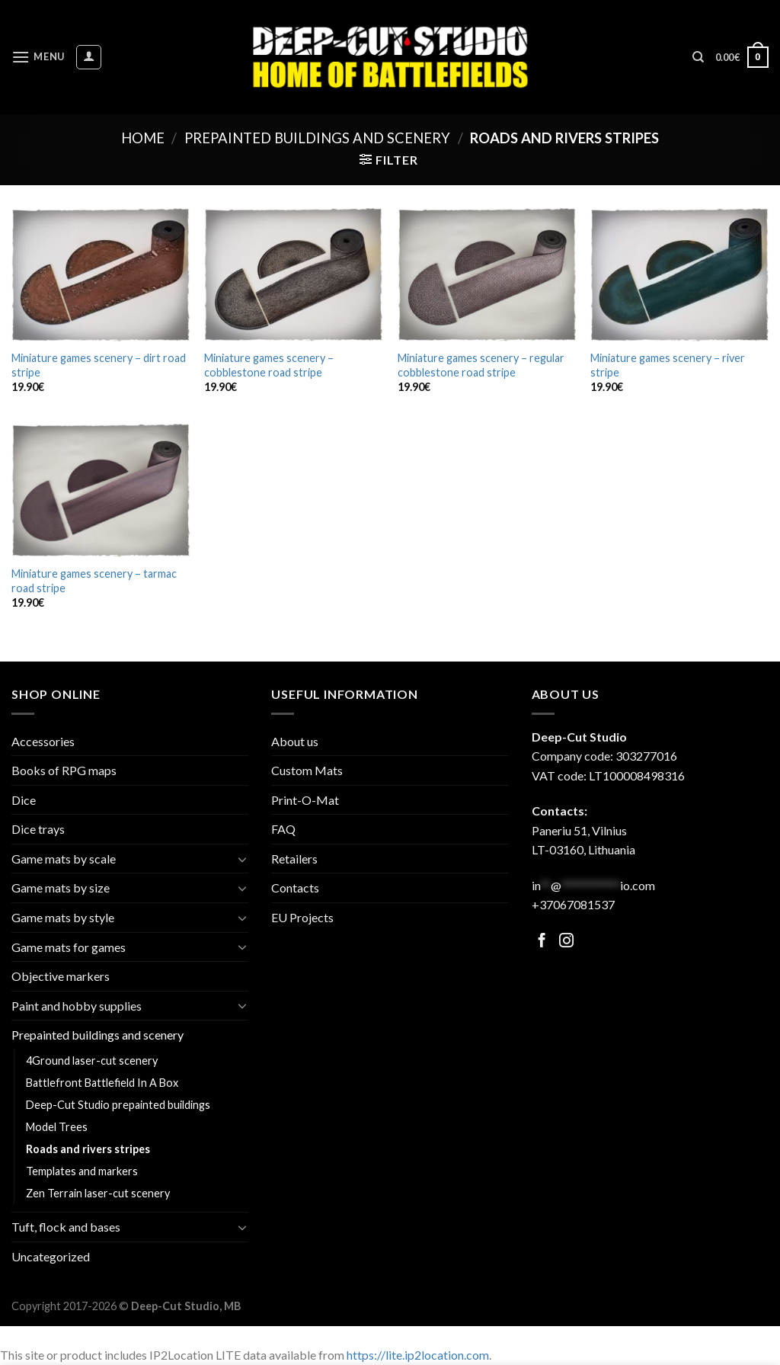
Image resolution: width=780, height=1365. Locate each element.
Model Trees (57, 1126)
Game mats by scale (63, 858)
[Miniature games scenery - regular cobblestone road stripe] (487, 274)
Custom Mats (307, 770)
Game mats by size (60, 887)
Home (143, 138)
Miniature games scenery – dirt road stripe (98, 365)
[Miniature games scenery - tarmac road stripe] (100, 490)
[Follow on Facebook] (542, 942)
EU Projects (302, 917)
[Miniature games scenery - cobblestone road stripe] (293, 274)
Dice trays (38, 829)
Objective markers (60, 976)
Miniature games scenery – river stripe (667, 365)
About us (294, 741)
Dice (23, 800)
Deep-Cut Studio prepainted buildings (118, 1104)
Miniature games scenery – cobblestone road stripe (269, 365)
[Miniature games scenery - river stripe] (679, 274)
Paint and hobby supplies (76, 1005)
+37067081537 (573, 904)
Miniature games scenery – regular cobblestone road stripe (481, 365)
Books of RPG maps (64, 770)
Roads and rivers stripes (88, 1148)
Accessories (43, 741)
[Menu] (38, 56)
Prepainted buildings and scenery (317, 138)
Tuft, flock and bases (65, 1226)
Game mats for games (68, 947)
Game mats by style (62, 917)
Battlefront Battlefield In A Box (102, 1082)
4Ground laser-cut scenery (92, 1060)
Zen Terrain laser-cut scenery (98, 1193)
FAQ (283, 829)
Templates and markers (82, 1171)
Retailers (294, 858)
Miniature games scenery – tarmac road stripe (94, 580)
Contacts (295, 887)
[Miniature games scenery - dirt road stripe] (100, 274)
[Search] (698, 57)
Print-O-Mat (305, 800)
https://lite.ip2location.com (418, 1354)
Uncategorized (50, 1256)
